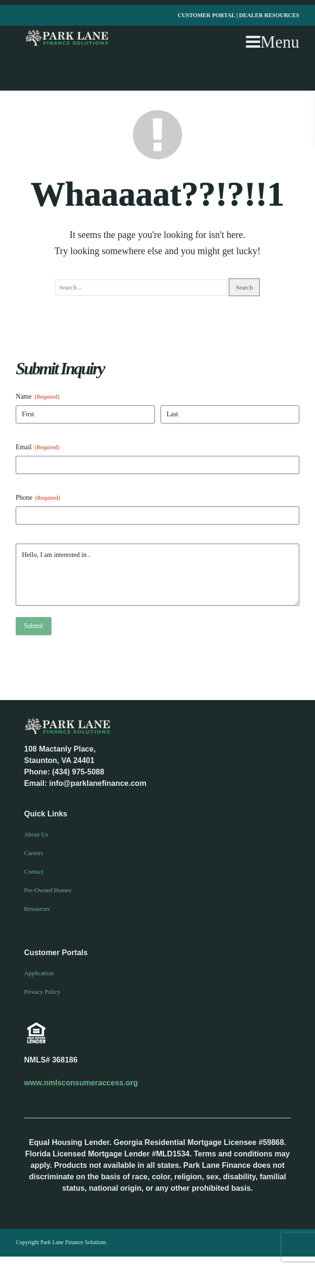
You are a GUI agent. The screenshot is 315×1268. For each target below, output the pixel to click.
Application (38, 973)
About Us (36, 834)
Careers (33, 852)
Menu (272, 42)
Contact (33, 871)
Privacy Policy (42, 991)
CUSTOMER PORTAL (207, 15)
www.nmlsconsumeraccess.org (81, 1083)
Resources (37, 908)
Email (37, 447)
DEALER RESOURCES (269, 15)
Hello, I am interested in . (157, 575)
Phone (38, 498)
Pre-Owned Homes (47, 890)
